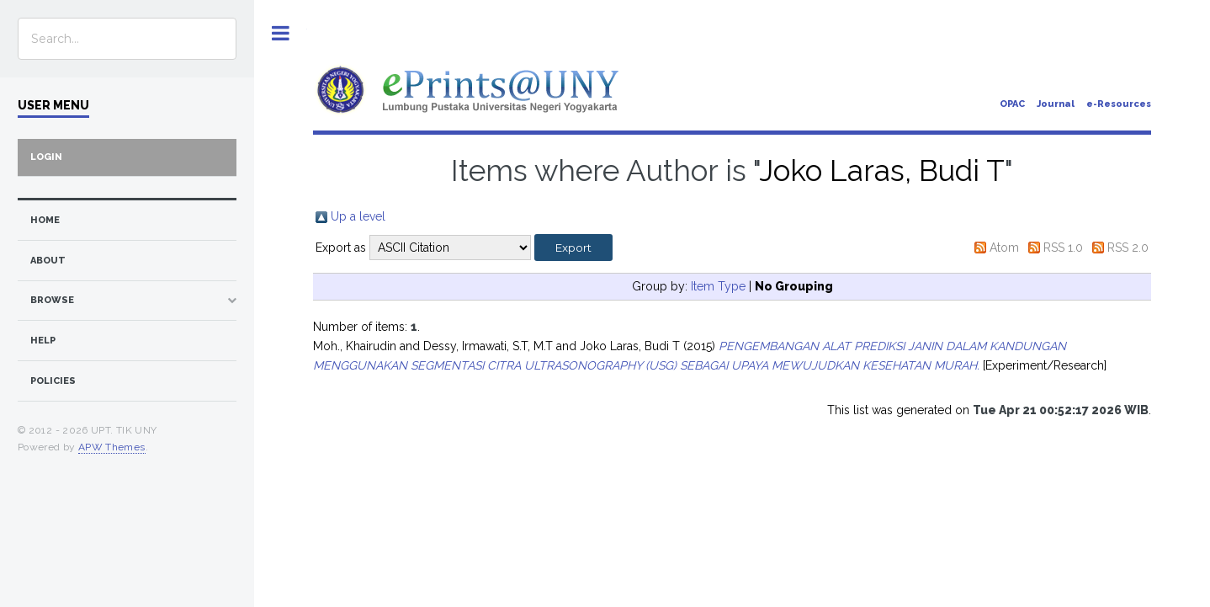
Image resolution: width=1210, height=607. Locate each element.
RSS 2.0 (1128, 247)
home (45, 220)
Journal (1056, 104)
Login (46, 157)
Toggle (280, 33)
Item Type (718, 286)
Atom (1004, 247)
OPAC (1012, 104)
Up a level (358, 216)
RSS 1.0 (1063, 247)
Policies (53, 380)
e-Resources (1118, 104)
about (48, 260)
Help (43, 340)
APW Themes (112, 447)
